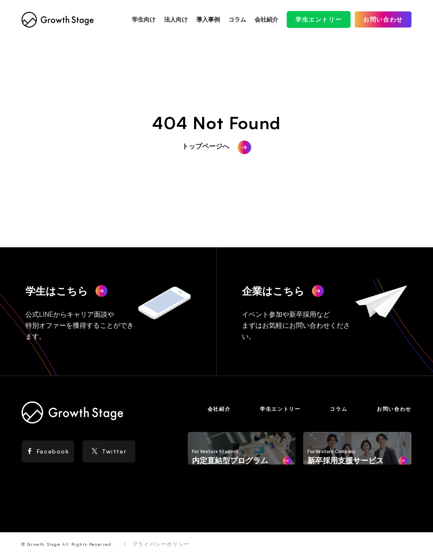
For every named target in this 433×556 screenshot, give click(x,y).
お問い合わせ (383, 19)
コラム (237, 19)
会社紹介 (266, 19)
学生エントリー (319, 19)
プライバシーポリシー (161, 544)
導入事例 (208, 19)
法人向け (176, 19)
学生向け (144, 19)
